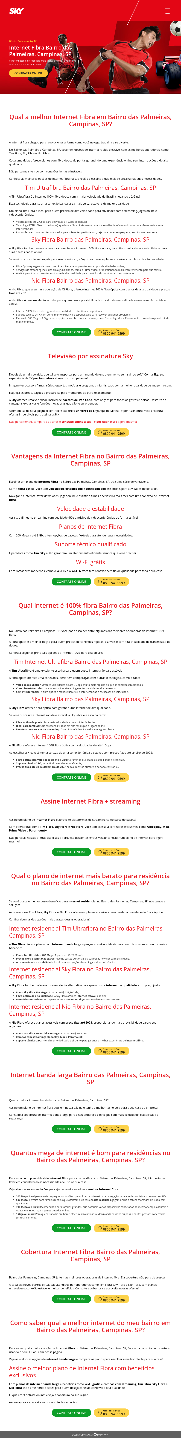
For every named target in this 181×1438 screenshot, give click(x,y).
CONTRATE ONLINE (71, 332)
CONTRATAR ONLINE (28, 73)
